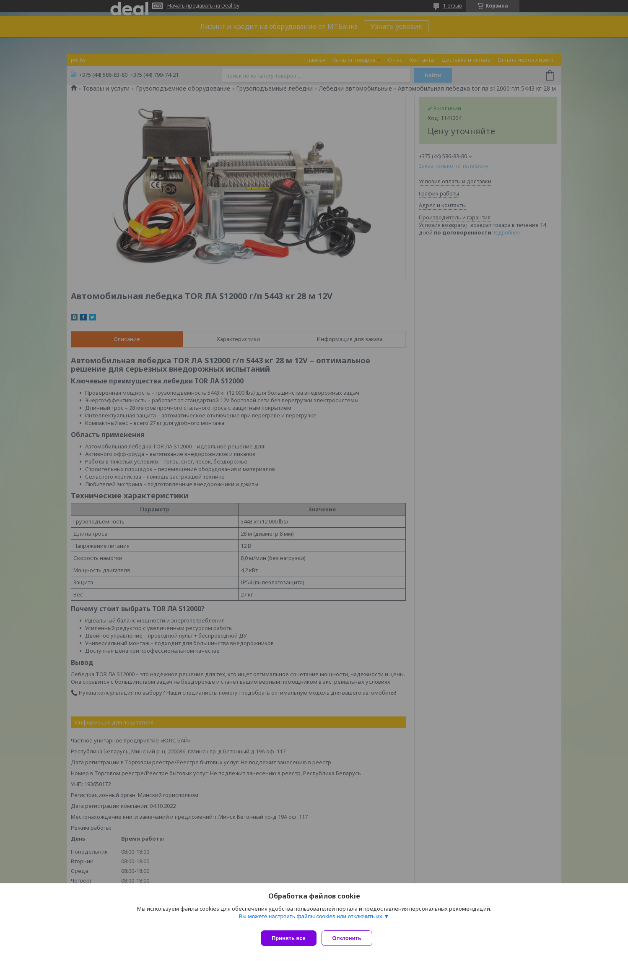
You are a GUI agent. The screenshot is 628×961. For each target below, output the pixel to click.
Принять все (289, 938)
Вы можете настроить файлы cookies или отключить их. (311, 920)
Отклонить (350, 938)
